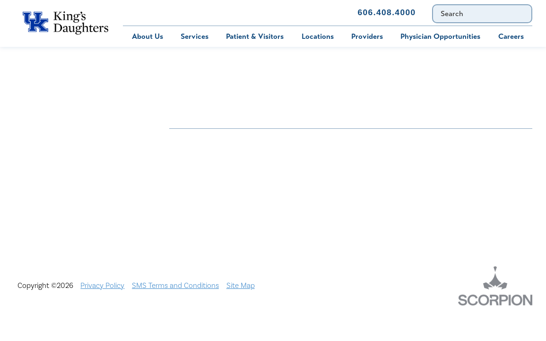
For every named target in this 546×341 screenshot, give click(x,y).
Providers (367, 36)
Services (194, 36)
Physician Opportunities (440, 36)
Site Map (240, 285)
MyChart (179, 12)
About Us (147, 36)
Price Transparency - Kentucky (340, 197)
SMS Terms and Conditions (175, 285)
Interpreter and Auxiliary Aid (216, 180)
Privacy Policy (102, 285)
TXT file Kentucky (319, 213)
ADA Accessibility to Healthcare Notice (342, 143)
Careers (511, 36)
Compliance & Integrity (448, 164)
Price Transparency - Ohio (453, 197)
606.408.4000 (386, 12)
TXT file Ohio (432, 213)
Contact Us (318, 12)
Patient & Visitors (255, 36)
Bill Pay (128, 12)
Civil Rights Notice (321, 164)
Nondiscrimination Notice (211, 139)
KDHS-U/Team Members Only (338, 180)
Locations (318, 36)
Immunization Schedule (237, 12)
